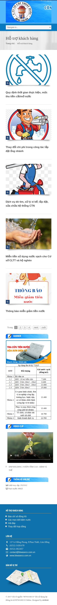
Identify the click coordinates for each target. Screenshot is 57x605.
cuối (44, 327)
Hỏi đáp (11, 523)
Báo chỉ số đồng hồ (17, 516)
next (36, 327)
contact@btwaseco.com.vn (22, 552)
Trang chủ (10, 43)
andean (45, 600)
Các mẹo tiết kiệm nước (19, 520)
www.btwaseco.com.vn (20, 555)
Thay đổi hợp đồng (17, 526)
